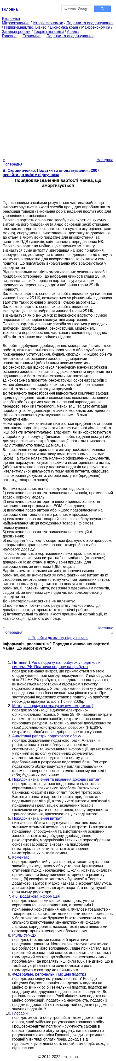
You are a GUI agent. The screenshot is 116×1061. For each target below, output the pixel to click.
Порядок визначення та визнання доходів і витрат (56, 779)
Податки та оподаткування (89, 23)
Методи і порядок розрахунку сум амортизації (52, 706)
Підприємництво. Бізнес (25, 27)
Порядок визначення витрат (37, 818)
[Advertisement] (58, 96)
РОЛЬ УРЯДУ (24, 935)
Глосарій (20, 1013)
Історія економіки (48, 23)
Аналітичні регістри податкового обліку (46, 736)
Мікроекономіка (15, 23)
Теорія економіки (49, 32)
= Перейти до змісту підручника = (58, 638)
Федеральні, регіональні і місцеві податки (49, 974)
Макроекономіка (95, 27)
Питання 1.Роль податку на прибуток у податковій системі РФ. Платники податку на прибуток (56, 664)
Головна (9, 36)
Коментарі (21, 857)
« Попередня (12, 162)
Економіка (11, 19)
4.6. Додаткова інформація (36, 896)
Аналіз (73, 32)
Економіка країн (64, 27)
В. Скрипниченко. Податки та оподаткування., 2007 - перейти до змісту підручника (52, 172)
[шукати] (75, 9)
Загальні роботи (16, 32)
